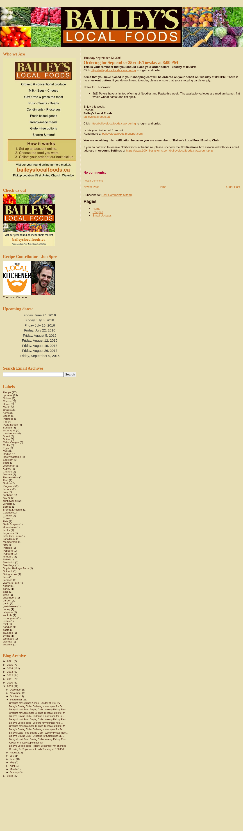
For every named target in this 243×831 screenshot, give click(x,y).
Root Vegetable (12, 456)
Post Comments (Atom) (117, 195)
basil (5, 591)
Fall (5, 421)
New (5, 544)
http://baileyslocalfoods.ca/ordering (113, 70)
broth (6, 594)
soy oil (6, 497)
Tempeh (7, 579)
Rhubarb (8, 556)
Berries (7, 506)
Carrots (7, 409)
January (15, 772)
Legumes (8, 533)
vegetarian (9, 465)
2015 (10, 664)
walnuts (7, 641)
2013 (10, 671)
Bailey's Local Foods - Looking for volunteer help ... (36, 722)
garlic (6, 603)
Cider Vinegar (11, 442)
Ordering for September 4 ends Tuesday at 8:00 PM (36, 749)
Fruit (5, 480)
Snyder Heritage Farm (16, 568)
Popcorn (8, 553)
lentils (6, 620)
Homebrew (9, 527)
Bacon (6, 415)
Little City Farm (12, 535)
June (13, 759)
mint (5, 623)
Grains (7, 483)
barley (6, 588)
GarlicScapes (11, 524)
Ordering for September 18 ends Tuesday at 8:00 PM (37, 726)
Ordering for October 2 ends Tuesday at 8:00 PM (35, 703)
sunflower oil (10, 500)
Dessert (7, 474)
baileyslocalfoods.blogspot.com (122, 133)
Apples (7, 468)
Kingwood (8, 486)
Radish (7, 453)
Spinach (7, 571)
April (13, 765)
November (16, 693)
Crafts (6, 445)
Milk (5, 450)
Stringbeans (10, 574)
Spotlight (8, 459)
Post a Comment (93, 180)
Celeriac (8, 512)
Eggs (6, 448)
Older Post (233, 187)
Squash (7, 427)
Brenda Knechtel (13, 509)
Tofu (5, 491)
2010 (10, 682)
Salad (6, 559)
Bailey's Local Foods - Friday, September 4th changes (37, 745)
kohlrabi (7, 615)
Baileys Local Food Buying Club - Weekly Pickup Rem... (38, 709)
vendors (7, 503)
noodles (7, 626)
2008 (10, 775)
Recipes (98, 212)
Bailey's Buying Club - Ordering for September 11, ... (36, 735)
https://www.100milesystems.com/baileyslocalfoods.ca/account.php (169, 150)
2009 (10, 686)
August (14, 752)
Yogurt (6, 585)
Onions (7, 398)
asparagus (9, 430)
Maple (6, 406)
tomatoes (8, 638)
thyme (6, 635)
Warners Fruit (11, 582)
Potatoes (8, 418)
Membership (10, 541)
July (12, 755)
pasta (6, 629)
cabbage (8, 494)
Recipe (7, 392)
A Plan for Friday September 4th (26, 742)
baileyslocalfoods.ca (97, 116)
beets (6, 462)
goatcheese (10, 606)
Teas (6, 576)
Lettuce (7, 489)
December (16, 689)
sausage (8, 632)
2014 (10, 668)
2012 (10, 675)
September (16, 699)
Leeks (6, 530)
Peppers (8, 550)
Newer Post (91, 187)
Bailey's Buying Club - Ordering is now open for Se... (36, 716)
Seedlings (8, 565)
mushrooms (10, 433)
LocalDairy (9, 538)
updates (7, 395)
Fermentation (10, 477)
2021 (10, 661)
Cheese (7, 401)
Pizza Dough (10, 424)
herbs (6, 412)
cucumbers (9, 597)
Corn (6, 518)
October (15, 696)
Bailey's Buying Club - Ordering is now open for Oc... (37, 706)
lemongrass (10, 618)
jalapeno (8, 612)
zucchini (7, 644)
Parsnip (7, 547)
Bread (6, 436)
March (14, 769)
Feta (5, 521)
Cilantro (7, 471)
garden (7, 600)
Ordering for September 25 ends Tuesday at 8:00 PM (37, 712)
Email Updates (102, 215)
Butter (6, 439)
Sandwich (8, 562)
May (12, 762)
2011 (10, 678)
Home (162, 187)
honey (6, 609)
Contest (7, 515)
